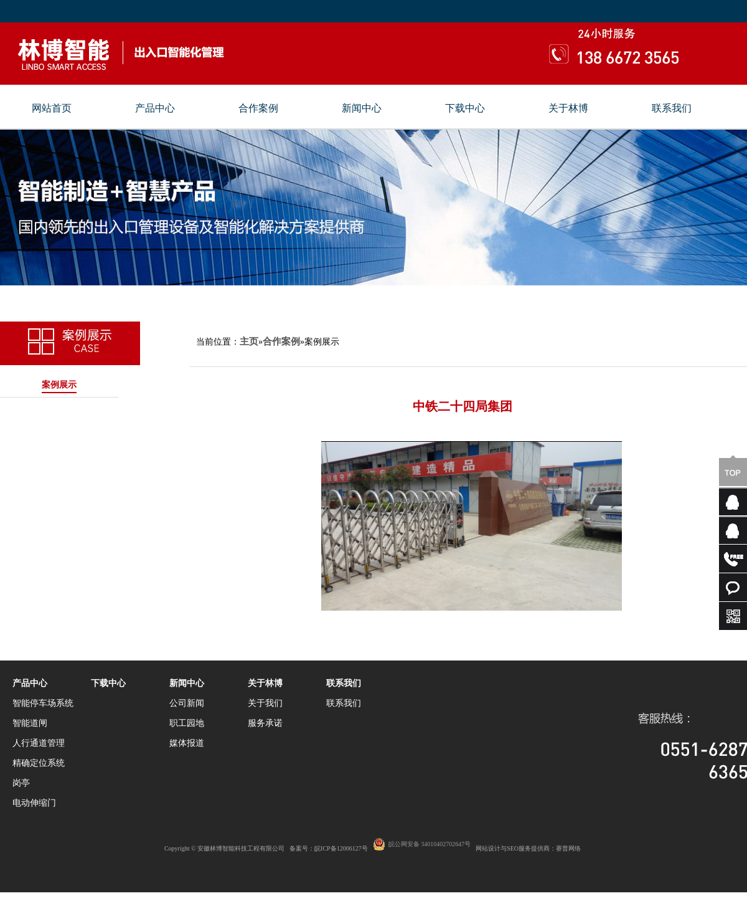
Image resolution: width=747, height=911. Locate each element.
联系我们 (672, 108)
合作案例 (258, 108)
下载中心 (465, 108)
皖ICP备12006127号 (341, 848)
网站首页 (52, 108)
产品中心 (155, 108)
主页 (249, 341)
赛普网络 (568, 848)
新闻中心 (362, 108)
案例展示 (59, 384)
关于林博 (568, 108)
